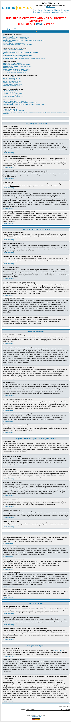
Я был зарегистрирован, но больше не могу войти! (17, 44)
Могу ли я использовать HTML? (12, 78)
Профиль (36, 12)
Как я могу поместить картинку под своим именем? (18, 55)
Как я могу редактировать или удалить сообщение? (18, 64)
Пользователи (48, 10)
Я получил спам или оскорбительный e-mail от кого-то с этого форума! (23, 104)
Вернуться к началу (8, 138)
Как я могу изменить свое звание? (13, 57)
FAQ (34, 10)
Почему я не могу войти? (10, 36)
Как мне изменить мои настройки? (13, 49)
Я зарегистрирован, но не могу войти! (14, 43)
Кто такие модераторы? (10, 92)
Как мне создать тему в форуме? (12, 63)
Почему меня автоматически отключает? (15, 39)
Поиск (40, 10)
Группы (57, 10)
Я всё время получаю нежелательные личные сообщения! (20, 103)
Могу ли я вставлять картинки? (12, 81)
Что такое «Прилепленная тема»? (13, 84)
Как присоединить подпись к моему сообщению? (17, 66)
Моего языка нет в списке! (10, 54)
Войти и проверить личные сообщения (52, 12)
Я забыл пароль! (7, 42)
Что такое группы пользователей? (13, 93)
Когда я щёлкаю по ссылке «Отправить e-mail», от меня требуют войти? (24, 58)
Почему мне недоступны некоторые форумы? (16, 70)
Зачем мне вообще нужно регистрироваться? (16, 37)
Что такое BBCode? (8, 77)
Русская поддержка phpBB (36, 716)
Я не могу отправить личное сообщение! (15, 101)
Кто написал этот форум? (10, 109)
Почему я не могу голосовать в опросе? (14, 72)
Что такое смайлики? (9, 80)
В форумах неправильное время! (12, 51)
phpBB (33, 715)
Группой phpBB (57, 650)
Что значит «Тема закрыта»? (11, 85)
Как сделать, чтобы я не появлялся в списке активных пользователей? (23, 40)
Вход (67, 12)
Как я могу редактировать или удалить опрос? (16, 69)
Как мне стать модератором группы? (13, 96)
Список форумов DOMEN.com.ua (11, 29)
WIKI (39, 24)
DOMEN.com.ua (50, 7)
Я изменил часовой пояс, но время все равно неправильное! (20, 52)
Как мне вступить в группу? (11, 95)
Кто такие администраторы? (11, 90)
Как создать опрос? (8, 67)
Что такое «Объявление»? (10, 83)
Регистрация (65, 10)
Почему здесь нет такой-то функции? (13, 110)
